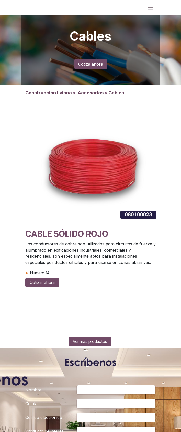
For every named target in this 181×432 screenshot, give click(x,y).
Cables (116, 92)
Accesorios (91, 92)
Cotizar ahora (42, 282)
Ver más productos (90, 341)
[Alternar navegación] (150, 7)
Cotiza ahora (90, 64)
